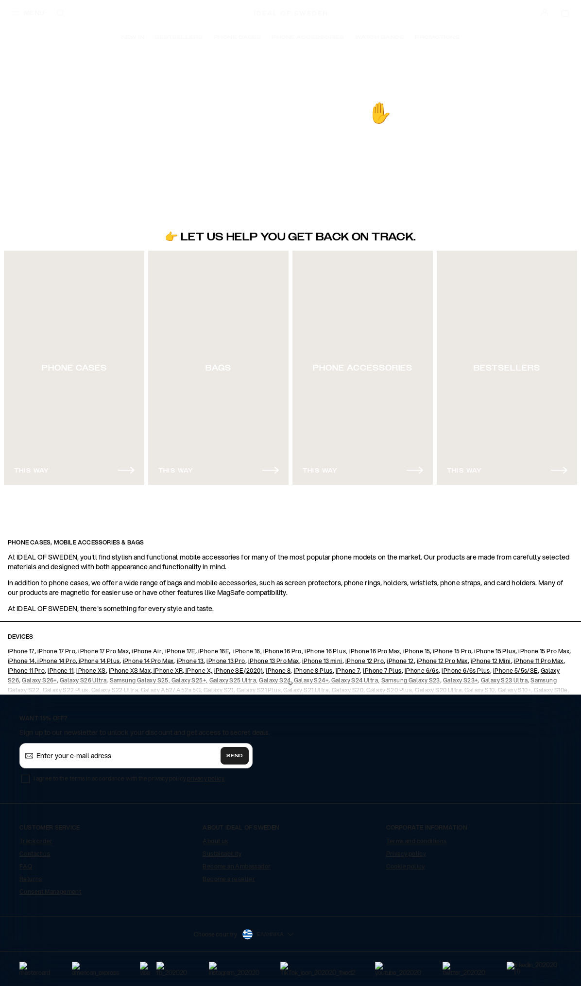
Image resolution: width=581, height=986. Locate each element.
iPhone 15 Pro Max (543, 651)
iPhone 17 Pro (56, 651)
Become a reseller (229, 879)
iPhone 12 (400, 661)
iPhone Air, (147, 651)
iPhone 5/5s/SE (515, 670)
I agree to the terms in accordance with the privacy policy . (129, 778)
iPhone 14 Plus (98, 661)
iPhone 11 (60, 670)
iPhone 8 (278, 670)
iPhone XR (167, 670)
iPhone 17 (21, 651)
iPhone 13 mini (322, 661)
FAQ (25, 866)
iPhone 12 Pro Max (442, 661)
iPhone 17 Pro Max (103, 651)
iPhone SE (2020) (238, 670)
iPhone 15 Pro (452, 651)
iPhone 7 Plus (382, 670)
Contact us (34, 854)
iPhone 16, (247, 651)
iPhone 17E (180, 651)
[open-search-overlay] (61, 13)
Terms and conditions (416, 841)
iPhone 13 (190, 661)
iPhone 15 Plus (494, 651)
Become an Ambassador (237, 866)
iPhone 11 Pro (26, 670)
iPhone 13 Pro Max (273, 661)
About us (215, 841)
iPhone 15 (416, 651)
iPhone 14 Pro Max (148, 661)
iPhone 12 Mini (491, 661)
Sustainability (222, 854)
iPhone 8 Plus (313, 670)
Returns (30, 879)
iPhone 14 (21, 661)
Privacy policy (406, 854)
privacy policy (205, 778)
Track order (35, 841)
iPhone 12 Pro (364, 661)
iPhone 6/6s (422, 670)
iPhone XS (91, 670)
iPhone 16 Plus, (326, 651)
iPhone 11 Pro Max (539, 661)
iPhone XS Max (130, 670)
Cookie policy (405, 866)
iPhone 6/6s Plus (466, 670)
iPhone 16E (213, 651)
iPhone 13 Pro (225, 661)
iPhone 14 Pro (56, 661)
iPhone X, (198, 670)
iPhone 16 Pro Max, (375, 651)
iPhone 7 (348, 670)
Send (234, 755)
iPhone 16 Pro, (282, 651)
